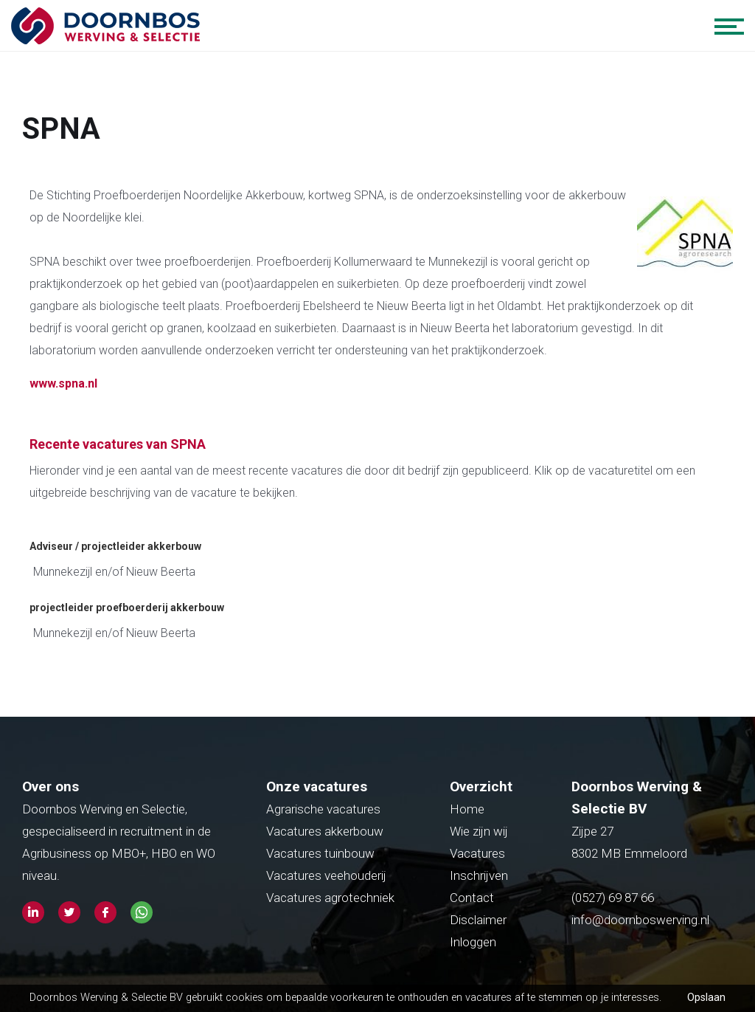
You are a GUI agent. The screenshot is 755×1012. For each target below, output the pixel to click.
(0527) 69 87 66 (614, 897)
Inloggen (473, 941)
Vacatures (477, 853)
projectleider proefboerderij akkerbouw (126, 607)
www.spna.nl (63, 383)
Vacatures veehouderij (326, 875)
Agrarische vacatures (323, 809)
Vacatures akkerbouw (324, 831)
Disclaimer (478, 919)
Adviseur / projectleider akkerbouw (115, 546)
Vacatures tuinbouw (320, 853)
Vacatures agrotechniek (330, 897)
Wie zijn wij (479, 831)
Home (467, 809)
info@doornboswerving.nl (640, 919)
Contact (472, 897)
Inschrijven (479, 875)
